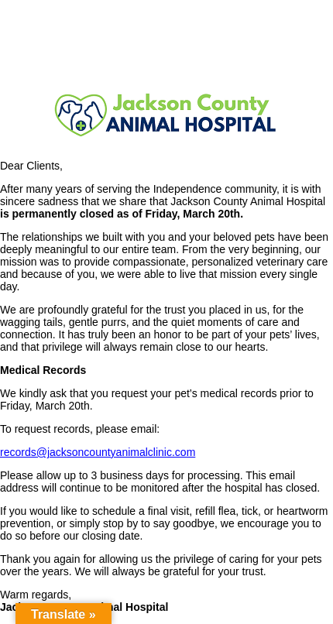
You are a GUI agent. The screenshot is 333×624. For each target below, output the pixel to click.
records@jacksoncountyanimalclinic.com (97, 452)
